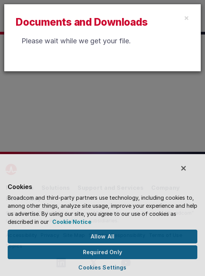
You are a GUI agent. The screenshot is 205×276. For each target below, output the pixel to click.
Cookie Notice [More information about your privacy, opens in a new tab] (71, 222)
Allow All (102, 236)
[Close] (186, 17)
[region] (102, 216)
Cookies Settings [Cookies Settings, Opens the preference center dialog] (102, 267)
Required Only (102, 252)
